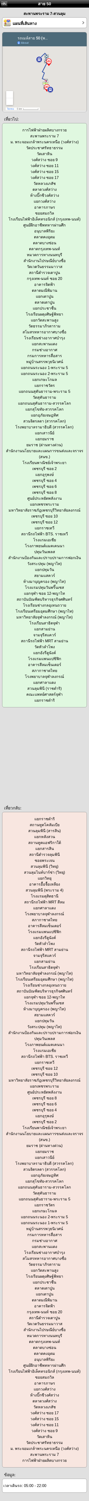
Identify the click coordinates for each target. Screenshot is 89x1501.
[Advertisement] (44, 756)
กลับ (3, 3)
